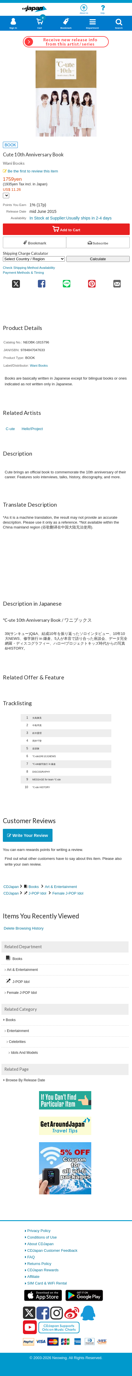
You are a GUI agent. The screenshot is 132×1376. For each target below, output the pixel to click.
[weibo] (71, 1312)
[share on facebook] (41, 281)
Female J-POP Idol (67, 893)
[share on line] (66, 281)
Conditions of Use (42, 1237)
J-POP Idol (37, 893)
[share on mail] (117, 281)
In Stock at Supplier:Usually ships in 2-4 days (71, 218)
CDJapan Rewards (43, 1270)
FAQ (31, 1257)
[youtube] (30, 1327)
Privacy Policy (39, 1231)
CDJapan (11, 887)
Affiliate (33, 1276)
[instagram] (56, 1312)
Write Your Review (27, 835)
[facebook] (42, 1312)
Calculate (98, 259)
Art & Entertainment (61, 887)
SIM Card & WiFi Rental (47, 1283)
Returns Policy (39, 1264)
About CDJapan (40, 1244)
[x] (29, 1313)
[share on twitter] (16, 281)
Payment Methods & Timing (23, 272)
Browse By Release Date (25, 1080)
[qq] (87, 1312)
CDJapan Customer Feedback (52, 1250)
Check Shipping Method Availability (29, 267)
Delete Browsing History (24, 928)
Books (34, 887)
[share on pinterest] (91, 281)
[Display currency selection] (6, 195)
